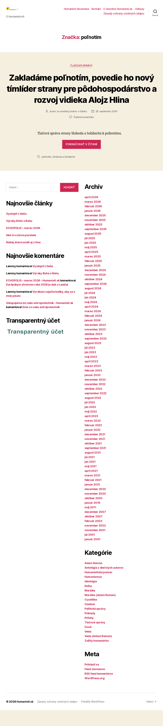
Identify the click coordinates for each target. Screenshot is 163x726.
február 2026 (93, 222)
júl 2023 (90, 363)
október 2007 (93, 532)
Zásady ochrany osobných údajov (123, 15)
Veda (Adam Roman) (98, 651)
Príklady (90, 629)
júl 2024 (90, 308)
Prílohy (89, 633)
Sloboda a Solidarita (64, 172)
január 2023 (93, 390)
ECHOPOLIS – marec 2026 (23, 243)
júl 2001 (90, 550)
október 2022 (93, 404)
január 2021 (92, 500)
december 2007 (95, 527)
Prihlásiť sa (92, 680)
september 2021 (95, 463)
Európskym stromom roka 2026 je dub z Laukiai (37, 300)
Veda (88, 647)
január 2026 (93, 226)
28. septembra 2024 (106, 127)
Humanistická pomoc (98, 588)
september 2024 (96, 299)
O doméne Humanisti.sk (117, 11)
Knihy (88, 601)
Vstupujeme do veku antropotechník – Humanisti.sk (39, 318)
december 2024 (95, 286)
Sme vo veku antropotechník (41, 322)
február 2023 (93, 386)
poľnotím (47, 172)
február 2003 (93, 536)
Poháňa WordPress (94, 717)
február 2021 (93, 495)
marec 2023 (93, 381)
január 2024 (93, 336)
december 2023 (95, 340)
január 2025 (93, 281)
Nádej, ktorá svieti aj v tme (23, 258)
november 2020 (95, 509)
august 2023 (93, 358)
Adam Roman (93, 578)
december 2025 (95, 231)
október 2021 (93, 459)
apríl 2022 (91, 431)
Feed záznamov (95, 684)
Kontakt (96, 11)
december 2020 (95, 504)
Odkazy (139, 11)
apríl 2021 (91, 486)
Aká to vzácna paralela (21, 250)
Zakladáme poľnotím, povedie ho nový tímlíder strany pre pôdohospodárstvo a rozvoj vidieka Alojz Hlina (81, 98)
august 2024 (93, 304)
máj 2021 (91, 482)
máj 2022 (91, 427)
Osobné (90, 620)
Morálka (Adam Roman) (100, 610)
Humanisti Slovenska (76, 11)
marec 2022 (93, 436)
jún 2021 (90, 477)
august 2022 (93, 413)
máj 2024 (91, 317)
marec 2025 (93, 272)
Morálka (90, 606)
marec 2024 (93, 327)
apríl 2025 (91, 267)
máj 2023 (91, 372)
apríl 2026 (91, 213)
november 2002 (95, 541)
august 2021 (93, 468)
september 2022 (95, 409)
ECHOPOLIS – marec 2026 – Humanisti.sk (33, 296)
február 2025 (93, 276)
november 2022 (95, 400)
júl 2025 (90, 254)
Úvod (88, 642)
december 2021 (95, 450)
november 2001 (95, 546)
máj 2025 (91, 263)
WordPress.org (95, 694)
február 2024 (93, 331)
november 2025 (95, 235)
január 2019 (92, 518)
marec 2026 (93, 217)
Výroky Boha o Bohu (19, 236)
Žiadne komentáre (83, 133)
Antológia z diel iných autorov (104, 583)
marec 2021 (92, 491)
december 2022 (95, 395)
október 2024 (93, 295)
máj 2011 (90, 523)
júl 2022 (90, 418)
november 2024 (95, 290)
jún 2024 (90, 313)
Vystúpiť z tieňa (16, 229)
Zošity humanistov (97, 656)
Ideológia (91, 597)
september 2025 (96, 244)
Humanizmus (93, 592)
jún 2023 (90, 368)
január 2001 (92, 555)
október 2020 (93, 514)
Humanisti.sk (25, 717)
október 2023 (93, 349)
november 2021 (95, 454)
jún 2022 (90, 422)
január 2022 (92, 445)
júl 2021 (90, 473)
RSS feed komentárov (99, 689)
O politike (91, 615)
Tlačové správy (81, 70)
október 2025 (93, 240)
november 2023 (95, 345)
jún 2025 (90, 258)
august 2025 (93, 249)
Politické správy (95, 624)
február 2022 (93, 441)
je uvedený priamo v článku (71, 127)
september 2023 (96, 354)
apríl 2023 (91, 377)
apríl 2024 (91, 322)
